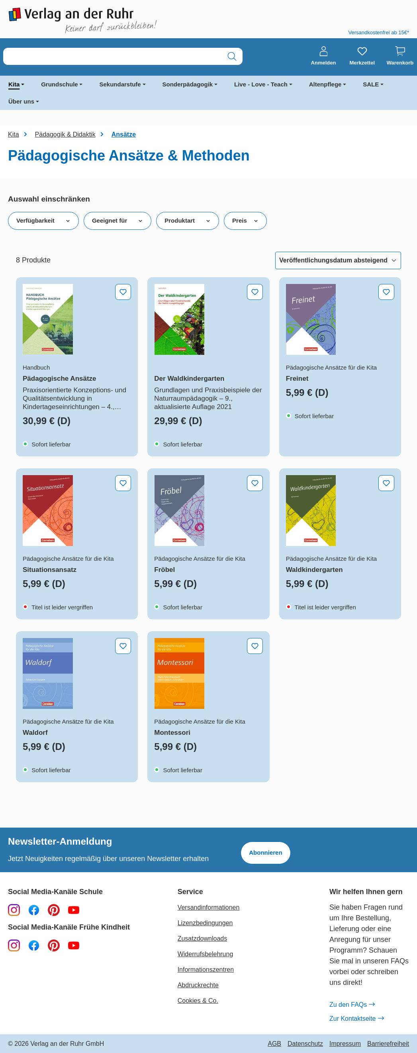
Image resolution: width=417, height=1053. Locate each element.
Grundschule (59, 84)
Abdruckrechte (198, 985)
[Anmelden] (324, 56)
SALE (371, 84)
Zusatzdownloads (202, 938)
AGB (274, 1044)
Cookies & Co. (198, 1000)
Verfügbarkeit (43, 220)
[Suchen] (232, 56)
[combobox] (112, 56)
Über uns (21, 101)
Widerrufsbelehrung (205, 954)
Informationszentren (206, 969)
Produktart (187, 220)
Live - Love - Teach (261, 84)
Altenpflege (325, 84)
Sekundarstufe (120, 84)
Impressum (345, 1044)
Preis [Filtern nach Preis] (245, 220)
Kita (14, 84)
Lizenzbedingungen (205, 923)
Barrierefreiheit (388, 1044)
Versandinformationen (209, 907)
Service (190, 892)
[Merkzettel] (362, 56)
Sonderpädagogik (187, 84)
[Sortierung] (338, 260)
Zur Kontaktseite (356, 1018)
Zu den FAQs (351, 1004)
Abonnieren (265, 852)
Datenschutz (305, 1044)
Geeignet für (117, 220)
